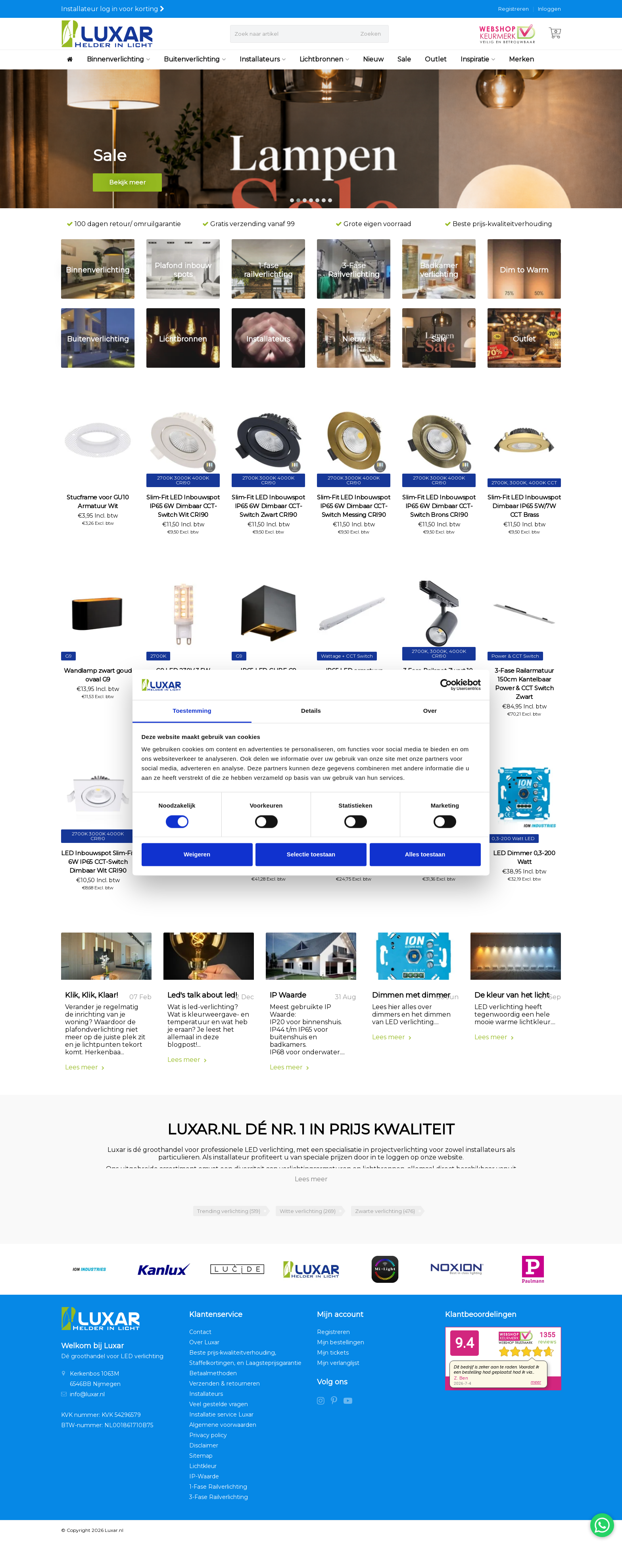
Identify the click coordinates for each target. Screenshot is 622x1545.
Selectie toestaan (311, 854)
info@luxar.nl (87, 1398)
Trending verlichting (228, 1215)
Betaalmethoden (213, 1377)
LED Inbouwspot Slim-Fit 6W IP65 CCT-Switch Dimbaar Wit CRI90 (97, 861)
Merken (521, 59)
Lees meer (84, 1071)
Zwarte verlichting (385, 1215)
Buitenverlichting (195, 59)
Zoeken (370, 34)
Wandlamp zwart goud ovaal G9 (97, 675)
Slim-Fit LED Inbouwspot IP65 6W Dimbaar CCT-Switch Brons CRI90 (438, 505)
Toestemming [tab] (192, 711)
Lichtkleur (203, 1470)
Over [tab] (430, 711)
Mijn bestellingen (340, 1346)
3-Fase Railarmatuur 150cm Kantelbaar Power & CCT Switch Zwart (524, 684)
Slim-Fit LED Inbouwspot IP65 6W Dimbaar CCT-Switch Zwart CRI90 (268, 505)
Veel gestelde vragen (218, 1408)
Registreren (513, 9)
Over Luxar (204, 1346)
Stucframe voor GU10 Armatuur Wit (98, 501)
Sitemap (201, 1460)
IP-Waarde (204, 1480)
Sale (404, 59)
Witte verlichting (308, 1215)
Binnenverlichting (118, 59)
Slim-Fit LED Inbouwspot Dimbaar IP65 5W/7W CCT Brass (524, 505)
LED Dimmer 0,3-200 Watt (524, 857)
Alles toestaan (425, 854)
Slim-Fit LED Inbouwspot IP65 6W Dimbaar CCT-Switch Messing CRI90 (353, 505)
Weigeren (197, 854)
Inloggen (549, 9)
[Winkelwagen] (555, 33)
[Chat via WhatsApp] (602, 1525)
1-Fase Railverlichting (218, 1491)
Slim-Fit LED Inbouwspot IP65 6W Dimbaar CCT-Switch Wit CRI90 (182, 505)
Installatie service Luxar (221, 1418)
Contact (200, 1336)
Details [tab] (311, 711)
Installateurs (263, 59)
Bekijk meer (127, 185)
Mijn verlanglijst (338, 1367)
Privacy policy (208, 1439)
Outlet (436, 59)
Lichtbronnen (324, 59)
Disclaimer (203, 1449)
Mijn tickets (333, 1357)
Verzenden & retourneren (224, 1387)
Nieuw (373, 59)
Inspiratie (478, 59)
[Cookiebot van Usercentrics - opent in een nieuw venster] (446, 685)
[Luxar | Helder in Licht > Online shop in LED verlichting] (107, 34)
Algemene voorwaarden (222, 1429)
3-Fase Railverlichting (218, 1501)
